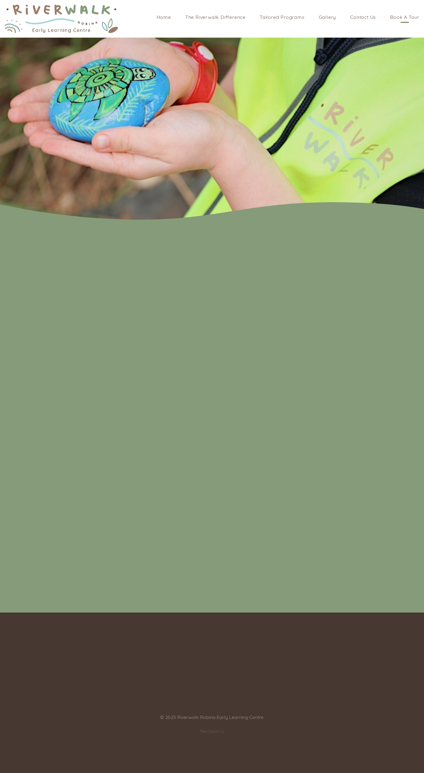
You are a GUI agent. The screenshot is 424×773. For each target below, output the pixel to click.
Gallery (327, 17)
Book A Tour (404, 17)
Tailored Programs (282, 17)
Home (164, 17)
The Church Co (212, 732)
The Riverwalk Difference (215, 17)
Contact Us (363, 17)
